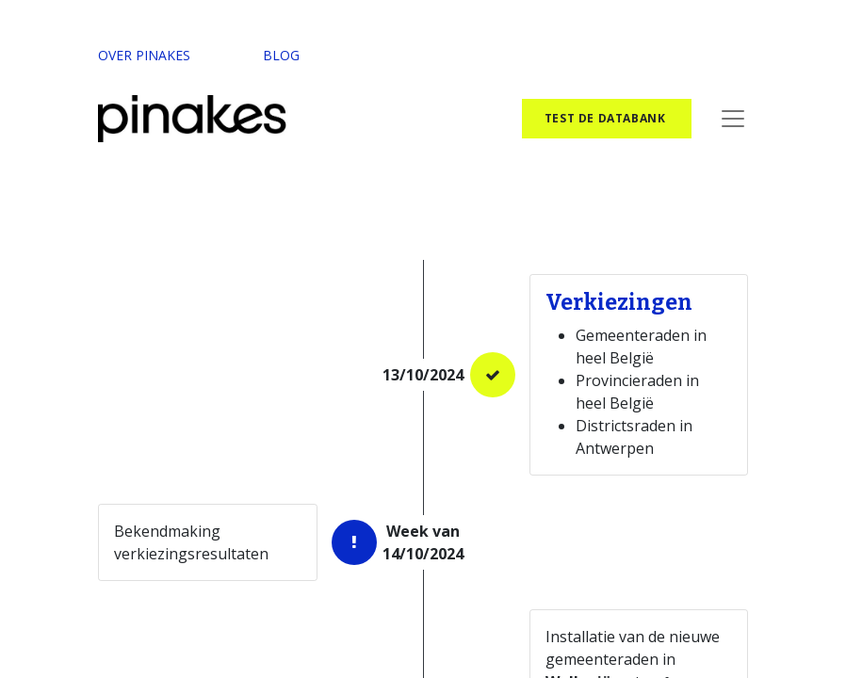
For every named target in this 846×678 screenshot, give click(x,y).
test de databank (607, 118)
